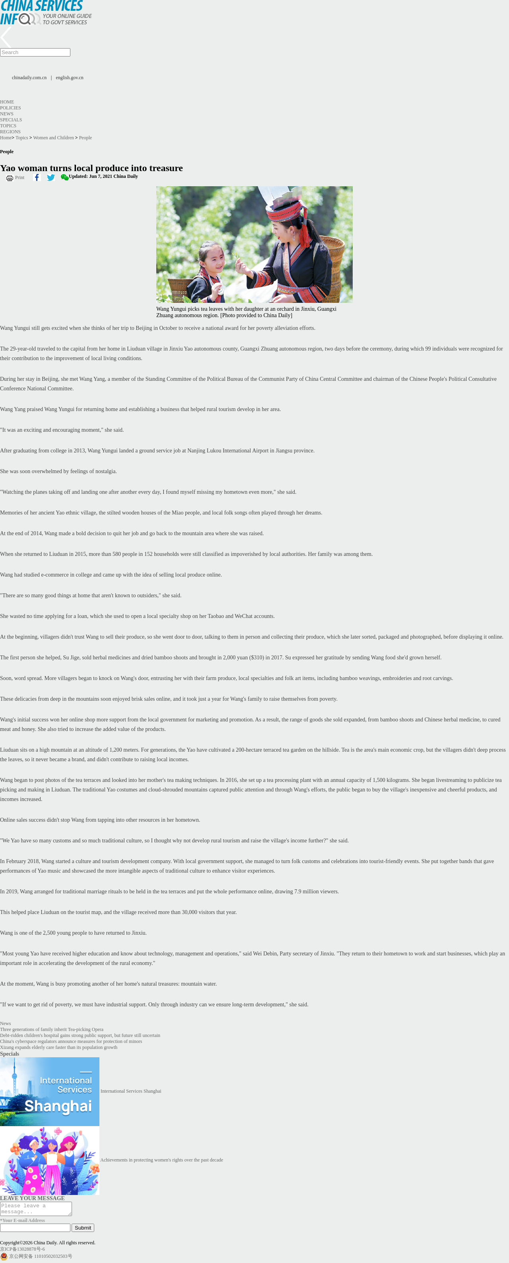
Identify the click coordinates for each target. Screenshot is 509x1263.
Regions (10, 131)
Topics (8, 126)
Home (7, 102)
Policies (10, 108)
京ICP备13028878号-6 (22, 1251)
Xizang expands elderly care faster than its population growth (58, 1047)
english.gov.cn (70, 77)
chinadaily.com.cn (29, 77)
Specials (11, 120)
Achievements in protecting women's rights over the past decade (161, 1160)
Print (19, 177)
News (7, 114)
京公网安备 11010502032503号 (40, 1258)
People (85, 137)
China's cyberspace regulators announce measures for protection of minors (71, 1041)
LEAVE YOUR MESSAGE (32, 1198)
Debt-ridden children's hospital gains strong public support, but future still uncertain (80, 1035)
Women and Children (53, 137)
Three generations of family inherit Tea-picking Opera (51, 1029)
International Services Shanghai (131, 1091)
